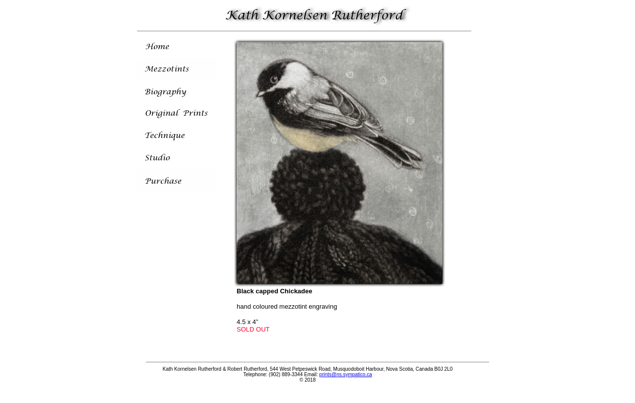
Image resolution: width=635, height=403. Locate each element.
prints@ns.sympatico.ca (345, 374)
